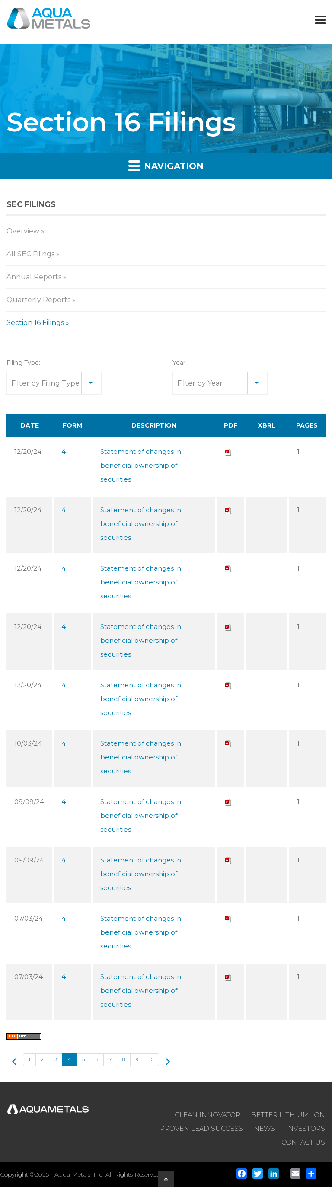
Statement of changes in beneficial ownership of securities (140, 465)
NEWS (264, 1128)
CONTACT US (303, 1142)
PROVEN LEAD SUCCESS (201, 1128)
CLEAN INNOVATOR (207, 1114)
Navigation (166, 165)
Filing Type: (23, 363)
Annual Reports (33, 277)
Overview (22, 231)
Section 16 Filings (35, 323)
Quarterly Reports (38, 300)
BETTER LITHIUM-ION (288, 1114)
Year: (179, 363)
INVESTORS (305, 1128)
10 (151, 1059)
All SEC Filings (30, 254)
